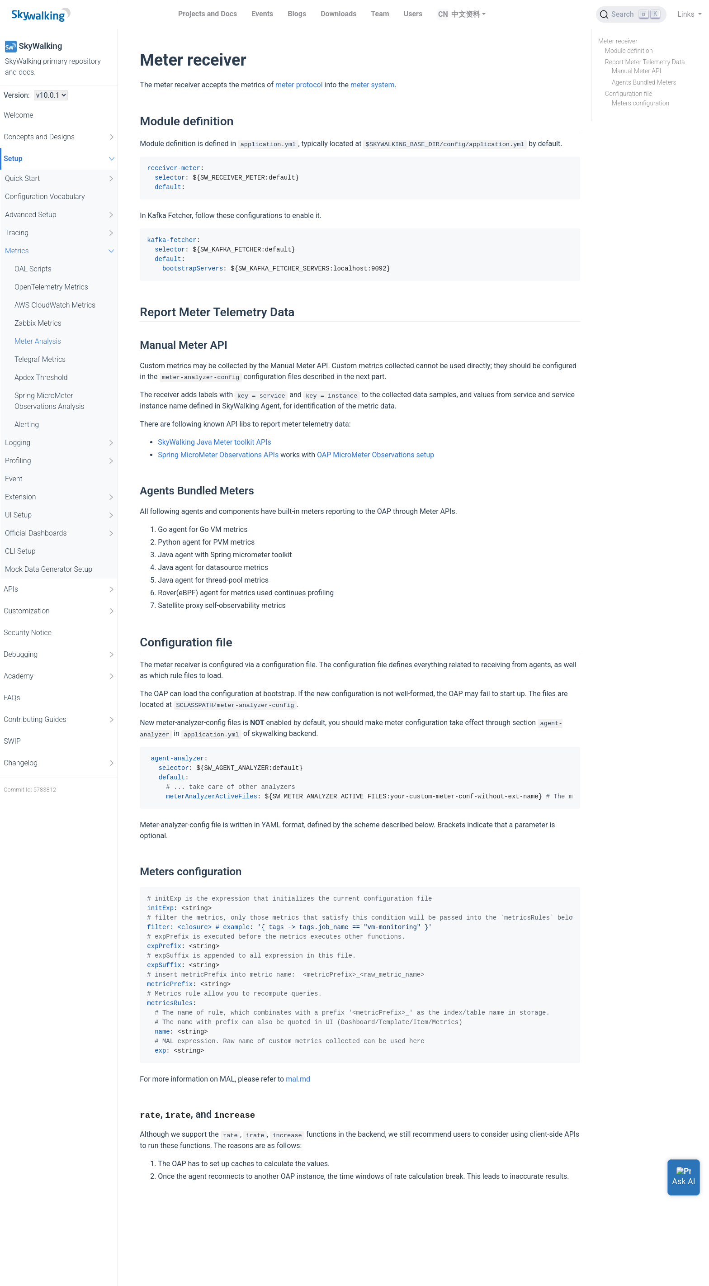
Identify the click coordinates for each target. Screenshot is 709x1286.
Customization (59, 611)
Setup (60, 158)
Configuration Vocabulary (45, 196)
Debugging (59, 654)
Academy (59, 676)
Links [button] (686, 14)
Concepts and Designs (59, 137)
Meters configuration (640, 103)
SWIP (12, 741)
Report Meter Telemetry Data (645, 62)
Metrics (61, 251)
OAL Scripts (33, 269)
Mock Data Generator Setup (48, 569)
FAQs (12, 697)
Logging (60, 442)
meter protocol (299, 85)
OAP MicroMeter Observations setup (375, 455)
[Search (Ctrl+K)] (631, 14)
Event (14, 479)
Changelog (59, 763)
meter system (372, 85)
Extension (60, 497)
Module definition (629, 50)
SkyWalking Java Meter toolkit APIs (214, 442)
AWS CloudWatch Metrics (54, 305)
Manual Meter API (636, 71)
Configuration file (628, 93)
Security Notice (28, 632)
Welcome (18, 115)
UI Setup (60, 515)
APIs (59, 589)
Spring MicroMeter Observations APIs (218, 455)
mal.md (298, 1079)
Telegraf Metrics (40, 359)
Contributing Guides (59, 719)
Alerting (26, 424)
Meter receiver (618, 41)
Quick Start (60, 178)
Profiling (60, 461)
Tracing (60, 233)
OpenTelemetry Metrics (51, 287)
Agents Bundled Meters (644, 82)
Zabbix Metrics (37, 323)
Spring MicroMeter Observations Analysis (49, 401)
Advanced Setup (60, 214)
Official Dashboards (60, 533)
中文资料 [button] (465, 14)
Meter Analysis (37, 341)
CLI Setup (20, 551)
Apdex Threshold (41, 377)
